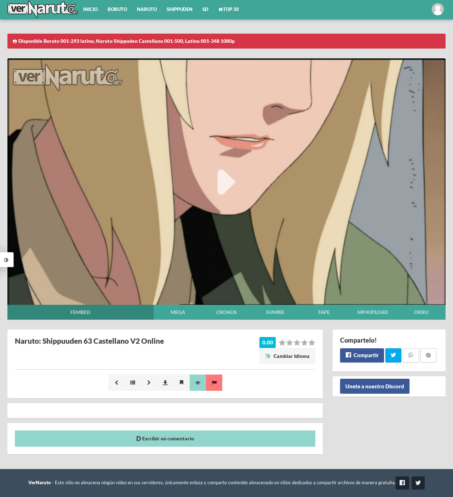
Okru (421, 312)
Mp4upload (372, 312)
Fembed (80, 312)
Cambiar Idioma (287, 356)
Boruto (117, 9)
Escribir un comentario (165, 438)
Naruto (147, 9)
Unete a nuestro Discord (374, 386)
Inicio (90, 9)
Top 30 (228, 9)
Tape (324, 312)
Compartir (361, 355)
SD (205, 9)
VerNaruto (39, 482)
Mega (178, 312)
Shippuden (180, 9)
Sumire (275, 312)
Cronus (226, 312)
